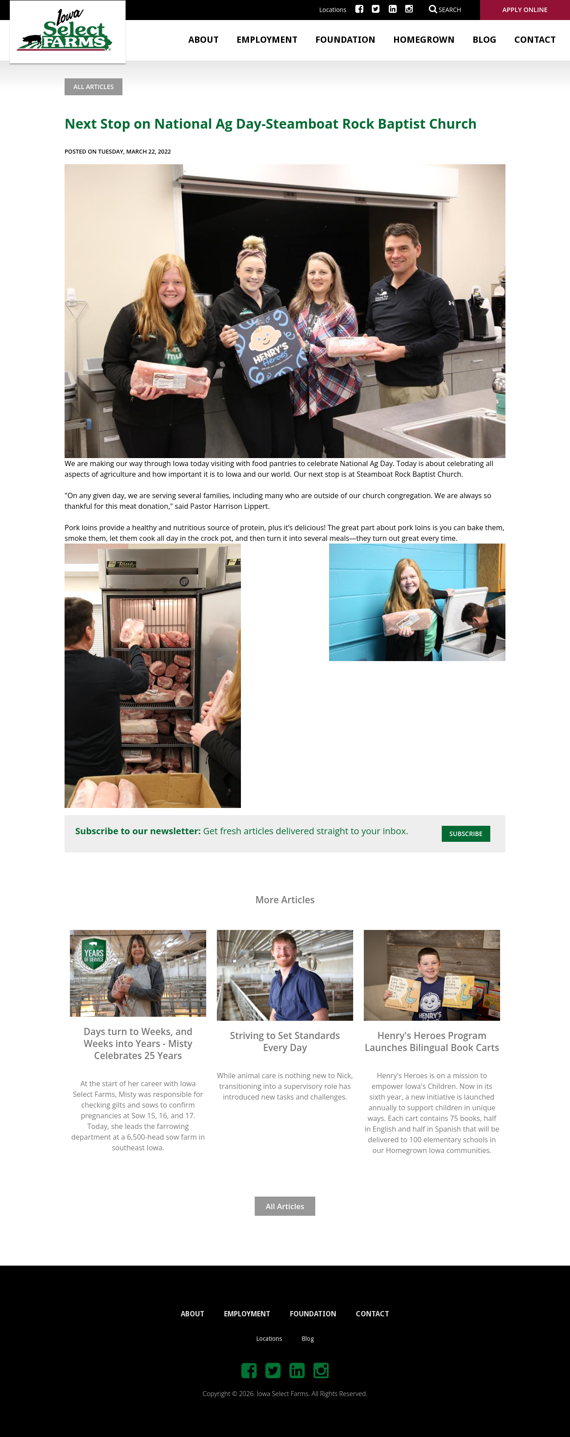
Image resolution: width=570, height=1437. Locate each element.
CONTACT (372, 1314)
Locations (332, 9)
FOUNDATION (313, 1314)
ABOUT (192, 1314)
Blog (484, 39)
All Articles (93, 86)
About (203, 39)
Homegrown (424, 39)
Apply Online (524, 9)
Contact (535, 39)
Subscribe (465, 833)
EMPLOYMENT (247, 1314)
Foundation (345, 39)
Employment (266, 39)
